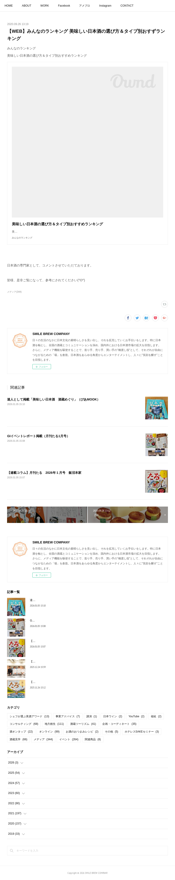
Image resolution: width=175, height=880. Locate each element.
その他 (111, 731)
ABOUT (26, 5)
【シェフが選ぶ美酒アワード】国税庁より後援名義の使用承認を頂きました (76, 661)
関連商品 (93, 739)
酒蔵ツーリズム (83, 723)
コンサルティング (24, 723)
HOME (9, 5)
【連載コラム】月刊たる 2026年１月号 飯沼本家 (44, 472)
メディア (43, 739)
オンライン (49, 731)
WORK (44, 5)
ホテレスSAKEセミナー (142, 731)
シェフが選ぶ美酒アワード (29, 716)
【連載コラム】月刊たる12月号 (49, 682)
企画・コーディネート (119, 723)
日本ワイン (112, 716)
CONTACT (127, 5)
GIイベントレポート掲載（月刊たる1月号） (38, 436)
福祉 (156, 716)
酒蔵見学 (18, 739)
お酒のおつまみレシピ (82, 731)
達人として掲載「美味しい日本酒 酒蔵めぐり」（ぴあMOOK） (53, 399)
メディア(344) (14, 292)
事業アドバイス (68, 716)
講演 (91, 716)
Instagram (105, 5)
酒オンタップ (21, 731)
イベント (68, 739)
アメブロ (84, 5)
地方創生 (54, 723)
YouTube (136, 716)
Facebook (64, 5)
